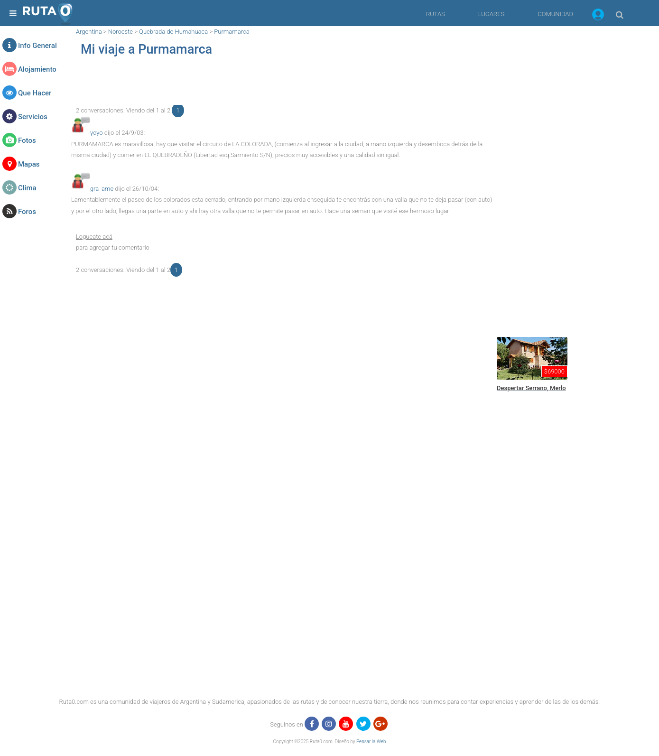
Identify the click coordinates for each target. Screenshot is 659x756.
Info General (37, 45)
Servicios (32, 116)
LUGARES (491, 14)
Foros (27, 211)
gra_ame (101, 188)
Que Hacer (34, 93)
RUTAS (435, 14)
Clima (27, 188)
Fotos (27, 140)
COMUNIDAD (555, 14)
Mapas (28, 164)
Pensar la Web (371, 741)
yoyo (96, 132)
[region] (282, 83)
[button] (598, 16)
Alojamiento (37, 69)
